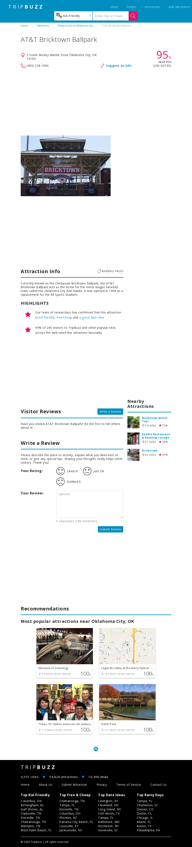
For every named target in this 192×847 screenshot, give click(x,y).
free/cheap (64, 317)
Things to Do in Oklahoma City (75, 25)
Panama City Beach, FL (76, 822)
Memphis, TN (30, 826)
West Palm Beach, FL (36, 830)
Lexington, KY (108, 801)
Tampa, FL (67, 805)
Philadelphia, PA (148, 830)
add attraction (179, 7)
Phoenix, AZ (68, 818)
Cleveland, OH (108, 805)
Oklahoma (42, 25)
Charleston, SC (147, 805)
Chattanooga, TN (33, 822)
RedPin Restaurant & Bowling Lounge (156, 435)
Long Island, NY (109, 809)
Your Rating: (32, 471)
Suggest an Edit (119, 66)
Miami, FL (144, 822)
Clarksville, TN (31, 813)
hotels (131, 7)
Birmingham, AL (32, 805)
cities (114, 7)
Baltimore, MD (109, 822)
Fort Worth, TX (109, 813)
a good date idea (91, 317)
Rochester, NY (108, 826)
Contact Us (158, 785)
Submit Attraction (74, 785)
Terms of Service (128, 785)
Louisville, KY (68, 826)
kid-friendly (47, 317)
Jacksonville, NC (70, 830)
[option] (66, 166)
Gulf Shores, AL (32, 809)
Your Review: (32, 493)
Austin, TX (144, 826)
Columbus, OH (31, 801)
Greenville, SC (108, 830)
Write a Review (110, 411)
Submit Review (110, 529)
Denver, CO (145, 809)
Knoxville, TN (30, 818)
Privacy (102, 785)
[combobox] (73, 15)
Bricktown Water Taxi (155, 419)
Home (24, 25)
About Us (45, 785)
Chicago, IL (145, 818)
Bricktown (150, 450)
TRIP (26, 6)
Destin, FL (144, 813)
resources (152, 7)
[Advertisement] (96, 102)
